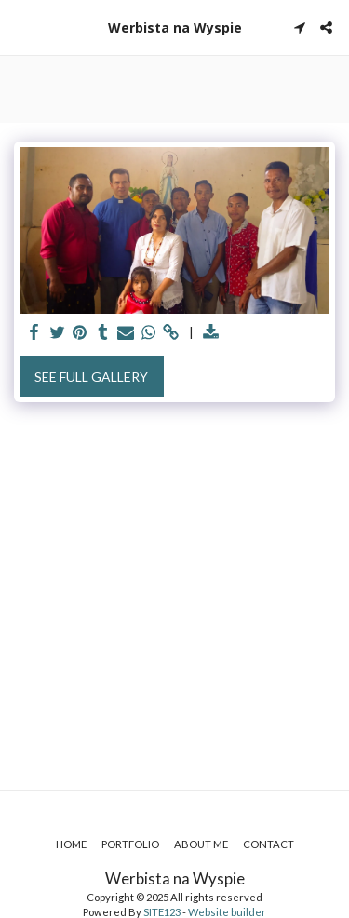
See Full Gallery (91, 377)
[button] (20, 27)
